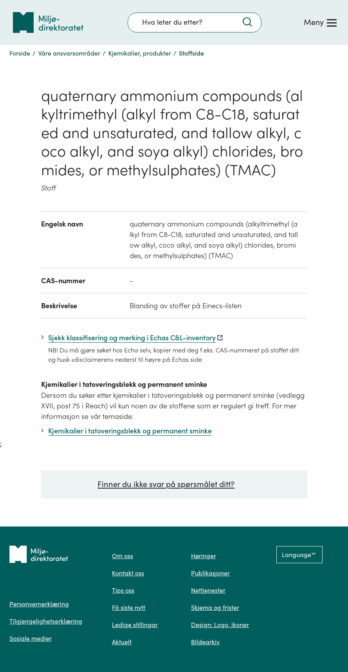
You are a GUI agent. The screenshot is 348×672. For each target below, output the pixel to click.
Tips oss (123, 590)
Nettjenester (208, 590)
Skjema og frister (215, 607)
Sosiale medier (30, 638)
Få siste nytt (128, 607)
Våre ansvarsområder (69, 53)
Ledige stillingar (135, 625)
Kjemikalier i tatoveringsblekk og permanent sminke (124, 384)
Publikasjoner (210, 573)
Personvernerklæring (39, 604)
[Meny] (320, 22)
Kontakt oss (128, 573)
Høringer (203, 556)
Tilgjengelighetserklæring (45, 621)
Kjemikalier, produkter (139, 53)
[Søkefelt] (194, 22)
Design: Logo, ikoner (220, 625)
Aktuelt (122, 642)
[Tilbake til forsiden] (48, 22)
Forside (19, 53)
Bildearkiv (205, 642)
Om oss (122, 556)
